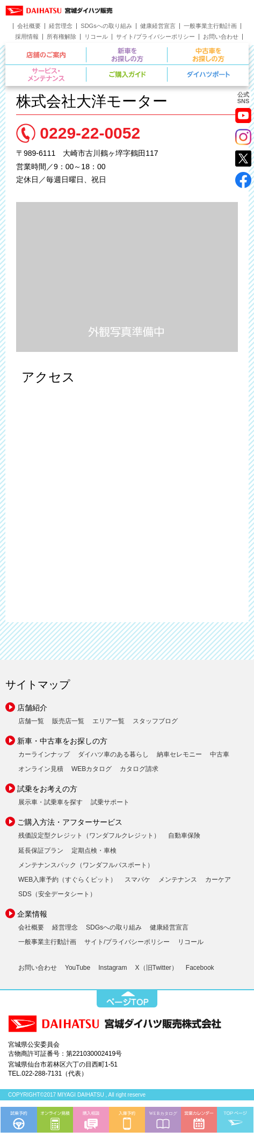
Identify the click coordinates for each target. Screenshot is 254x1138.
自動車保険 (184, 835)
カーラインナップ (44, 754)
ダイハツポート (208, 74)
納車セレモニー (179, 754)
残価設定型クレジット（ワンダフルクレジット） (89, 835)
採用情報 (27, 37)
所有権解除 (61, 37)
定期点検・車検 (94, 850)
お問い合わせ (220, 37)
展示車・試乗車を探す (50, 802)
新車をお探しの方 (167, 53)
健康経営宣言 (158, 26)
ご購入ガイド (167, 73)
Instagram (112, 967)
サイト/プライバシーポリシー (155, 37)
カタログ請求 (139, 769)
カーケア (218, 879)
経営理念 (60, 26)
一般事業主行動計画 (210, 26)
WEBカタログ (91, 769)
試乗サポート (110, 802)
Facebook (200, 967)
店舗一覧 (31, 721)
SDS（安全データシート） (57, 894)
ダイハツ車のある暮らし (113, 754)
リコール (96, 37)
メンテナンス (177, 879)
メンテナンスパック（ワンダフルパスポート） (86, 865)
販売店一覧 (68, 721)
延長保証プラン (40, 850)
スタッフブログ (155, 721)
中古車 (219, 754)
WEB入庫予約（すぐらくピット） (67, 879)
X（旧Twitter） (156, 967)
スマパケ (137, 879)
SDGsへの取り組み (106, 26)
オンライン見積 (40, 769)
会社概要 (29, 26)
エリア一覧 (108, 721)
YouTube (77, 967)
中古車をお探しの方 (208, 54)
